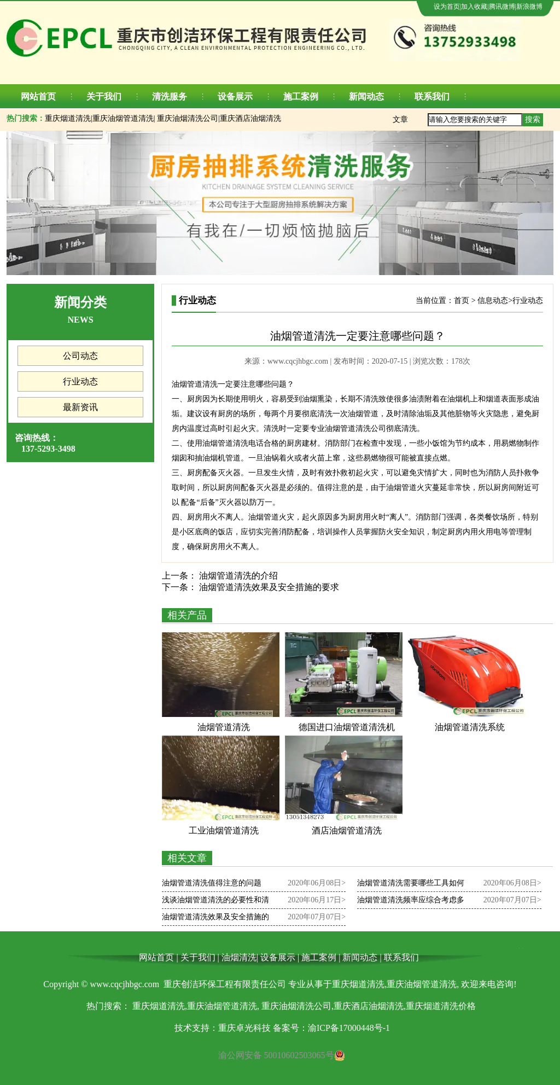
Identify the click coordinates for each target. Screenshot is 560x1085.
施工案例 (300, 96)
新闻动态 (366, 96)
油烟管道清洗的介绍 (237, 575)
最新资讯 (80, 407)
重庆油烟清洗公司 (187, 118)
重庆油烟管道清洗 (123, 118)
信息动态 (492, 300)
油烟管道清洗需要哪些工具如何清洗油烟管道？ (410, 885)
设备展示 (235, 96)
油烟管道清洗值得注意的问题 (211, 883)
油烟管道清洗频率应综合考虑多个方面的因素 (410, 902)
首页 (461, 300)
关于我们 (103, 96)
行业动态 (80, 381)
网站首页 (38, 96)
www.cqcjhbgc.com (297, 361)
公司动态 (80, 355)
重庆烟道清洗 (68, 118)
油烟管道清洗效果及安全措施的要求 (268, 587)
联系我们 (432, 96)
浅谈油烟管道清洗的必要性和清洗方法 (215, 902)
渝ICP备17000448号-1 (349, 1027)
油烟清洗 (238, 957)
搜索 (532, 119)
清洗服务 (169, 96)
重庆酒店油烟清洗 (250, 118)
